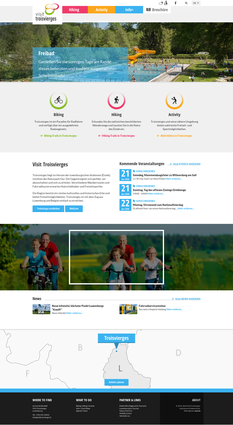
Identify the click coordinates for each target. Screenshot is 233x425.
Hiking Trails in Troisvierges (118, 135)
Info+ (159, 18)
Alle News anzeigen (187, 299)
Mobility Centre (125, 414)
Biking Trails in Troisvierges (60, 135)
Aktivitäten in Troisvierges (176, 135)
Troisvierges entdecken (49, 208)
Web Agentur (189, 411)
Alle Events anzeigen (186, 163)
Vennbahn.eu (124, 416)
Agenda (79, 411)
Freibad (116, 52)
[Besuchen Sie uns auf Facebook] (175, 3)
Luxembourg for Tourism (129, 409)
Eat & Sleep (86, 409)
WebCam (75, 208)
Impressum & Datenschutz (190, 409)
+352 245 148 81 (42, 415)
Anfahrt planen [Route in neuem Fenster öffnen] (116, 382)
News (85, 411)
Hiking (104, 18)
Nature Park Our (125, 411)
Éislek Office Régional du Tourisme (132, 406)
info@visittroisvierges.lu (42, 418)
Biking (76, 18)
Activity (131, 18)
